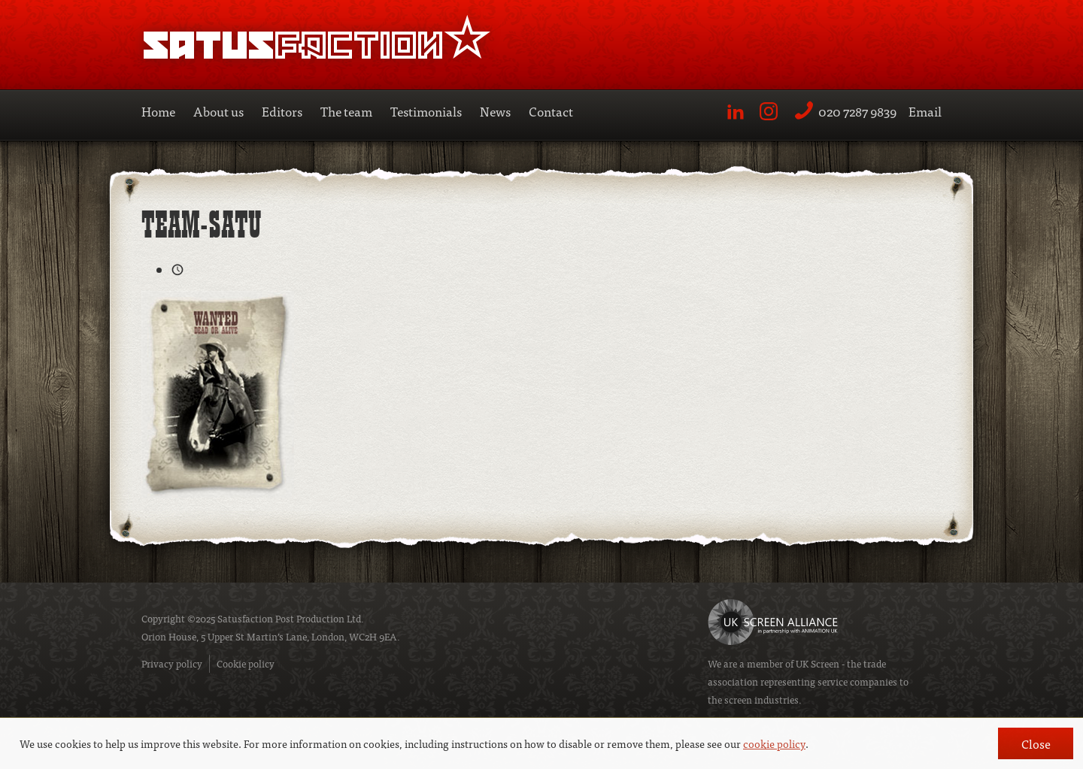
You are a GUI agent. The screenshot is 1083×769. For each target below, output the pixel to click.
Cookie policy (246, 663)
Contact (551, 111)
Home (158, 111)
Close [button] (1036, 743)
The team (346, 111)
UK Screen (817, 663)
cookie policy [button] (774, 743)
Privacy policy (171, 663)
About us (218, 111)
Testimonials (426, 111)
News (495, 111)
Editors (282, 111)
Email (925, 111)
